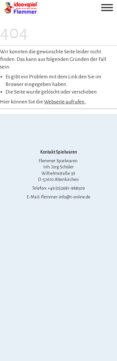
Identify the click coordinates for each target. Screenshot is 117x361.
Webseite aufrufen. (65, 102)
